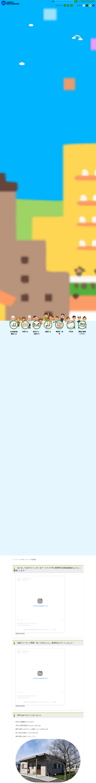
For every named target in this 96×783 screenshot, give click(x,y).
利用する (25, 332)
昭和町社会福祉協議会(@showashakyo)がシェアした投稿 (40, 629)
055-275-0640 (88, 1)
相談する (48, 332)
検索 (53, 1)
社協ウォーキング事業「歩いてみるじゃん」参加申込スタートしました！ (45, 643)
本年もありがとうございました (29, 715)
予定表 (71, 332)
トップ (14, 559)
